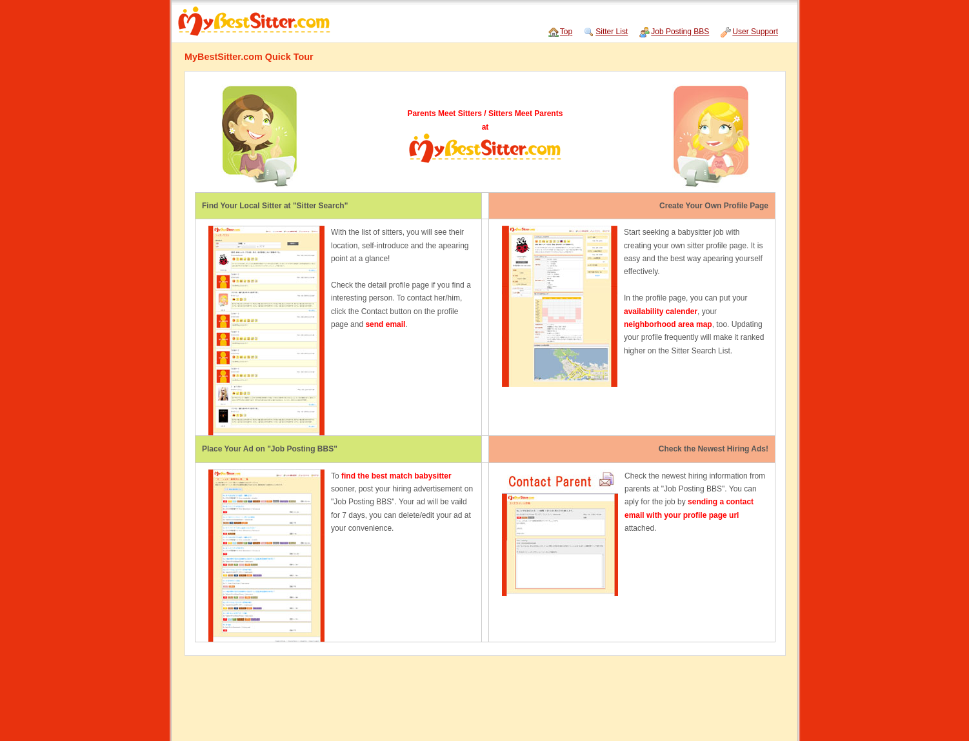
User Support (755, 31)
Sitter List (611, 31)
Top (566, 31)
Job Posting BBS (680, 31)
